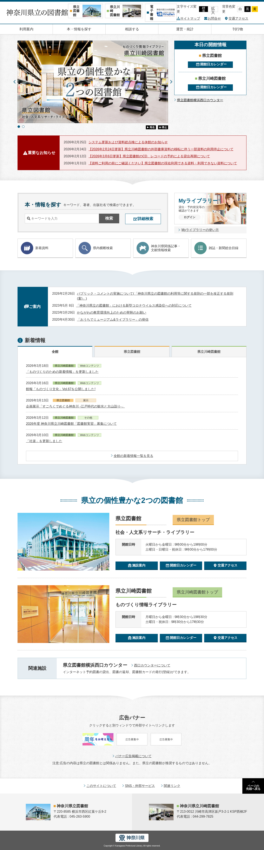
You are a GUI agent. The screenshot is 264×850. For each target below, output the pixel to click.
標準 (203, 9)
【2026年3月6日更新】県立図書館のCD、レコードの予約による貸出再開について (149, 156)
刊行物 (237, 29)
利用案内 (26, 29)
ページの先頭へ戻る (253, 787)
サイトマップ (190, 18)
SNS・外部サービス (140, 786)
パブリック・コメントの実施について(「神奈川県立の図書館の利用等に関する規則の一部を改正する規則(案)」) (155, 296)
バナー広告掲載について (133, 756)
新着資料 (34, 248)
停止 (164, 127)
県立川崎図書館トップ (197, 592)
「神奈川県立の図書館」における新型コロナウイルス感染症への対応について (134, 305)
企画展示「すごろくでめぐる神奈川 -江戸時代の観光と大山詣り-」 (75, 406)
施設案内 (138, 565)
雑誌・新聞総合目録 (216, 248)
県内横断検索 (96, 248)
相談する (132, 29)
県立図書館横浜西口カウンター (200, 100)
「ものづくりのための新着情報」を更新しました (62, 371)
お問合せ (214, 18)
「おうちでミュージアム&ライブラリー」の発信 (112, 319)
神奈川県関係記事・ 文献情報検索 (159, 248)
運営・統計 (185, 29)
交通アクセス (238, 18)
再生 (152, 127)
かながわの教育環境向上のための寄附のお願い (111, 312)
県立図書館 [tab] (132, 351)
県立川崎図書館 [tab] (208, 351)
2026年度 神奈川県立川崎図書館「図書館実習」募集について (71, 423)
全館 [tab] (55, 351)
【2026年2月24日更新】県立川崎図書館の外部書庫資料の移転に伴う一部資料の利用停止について (160, 149)
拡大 (213, 9)
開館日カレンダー (213, 64)
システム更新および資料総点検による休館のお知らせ (128, 142)
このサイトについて (101, 786)
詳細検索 (145, 219)
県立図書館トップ (193, 519)
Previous (14, 82)
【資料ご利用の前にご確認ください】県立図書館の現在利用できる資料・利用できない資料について (162, 163)
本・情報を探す (79, 29)
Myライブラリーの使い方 (200, 230)
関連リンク (172, 786)
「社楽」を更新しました (44, 441)
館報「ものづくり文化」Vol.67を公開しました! (60, 389)
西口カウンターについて (152, 665)
